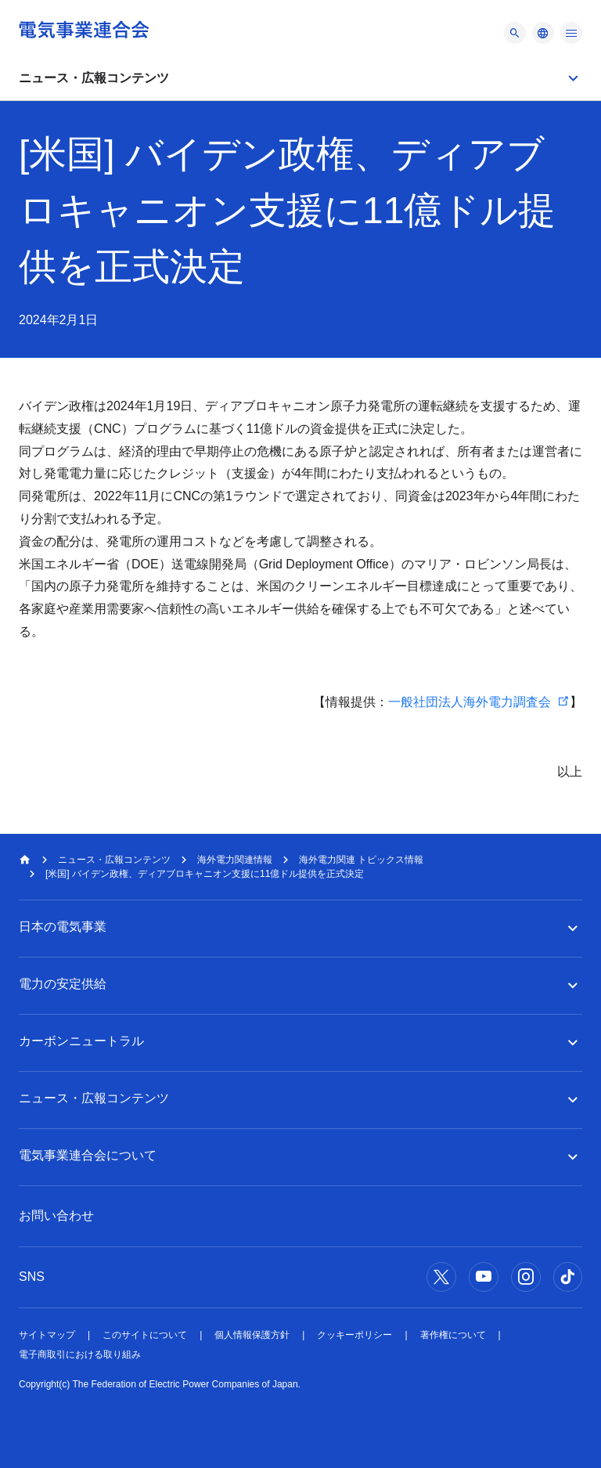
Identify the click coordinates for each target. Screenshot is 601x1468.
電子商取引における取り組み (80, 1354)
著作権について (453, 1334)
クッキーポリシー (354, 1334)
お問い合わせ (56, 1215)
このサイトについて (145, 1334)
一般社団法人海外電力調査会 (469, 702)
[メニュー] (515, 33)
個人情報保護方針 (252, 1334)
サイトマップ (47, 1334)
